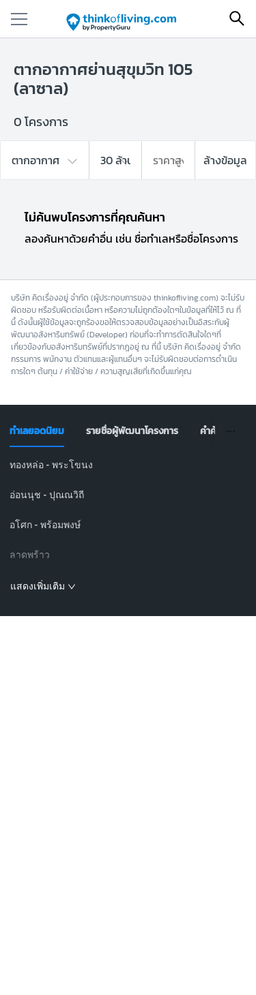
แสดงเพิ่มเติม (43, 586)
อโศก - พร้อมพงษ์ (45, 524)
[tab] (37, 431)
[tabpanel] (128, 526)
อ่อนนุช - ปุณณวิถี (47, 494)
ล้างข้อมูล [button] (225, 160)
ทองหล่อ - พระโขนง (51, 464)
